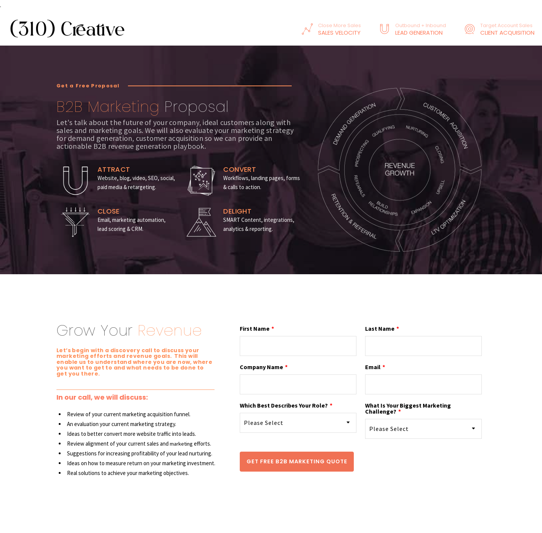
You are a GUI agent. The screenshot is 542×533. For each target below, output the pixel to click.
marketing (181, 443)
